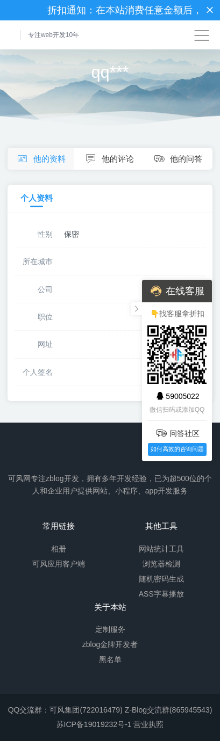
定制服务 (110, 629)
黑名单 (110, 659)
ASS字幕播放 (161, 594)
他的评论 (108, 159)
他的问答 (177, 159)
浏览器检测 (161, 564)
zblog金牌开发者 (110, 644)
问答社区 (177, 433)
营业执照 (148, 724)
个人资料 (36, 198)
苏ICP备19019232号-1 (94, 724)
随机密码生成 (161, 579)
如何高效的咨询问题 (177, 449)
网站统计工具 (161, 548)
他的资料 (40, 159)
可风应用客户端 (58, 564)
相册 (58, 548)
